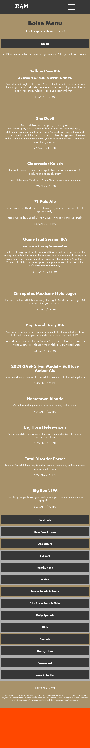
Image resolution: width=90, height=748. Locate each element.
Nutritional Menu (45, 687)
